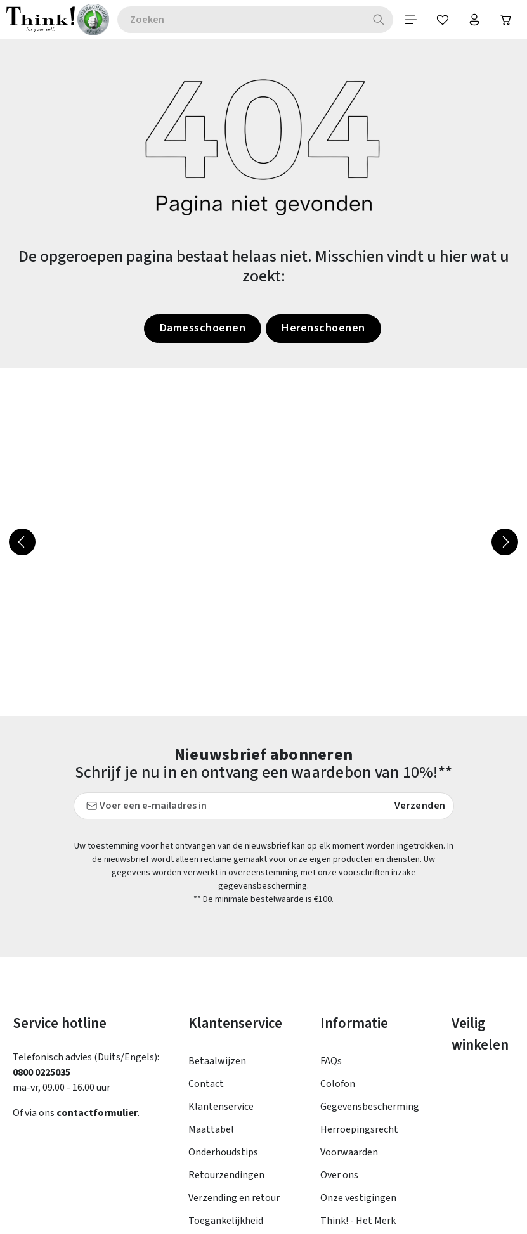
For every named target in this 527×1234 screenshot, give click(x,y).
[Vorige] (22, 542)
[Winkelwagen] (506, 19)
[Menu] (411, 19)
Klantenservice (221, 972)
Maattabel (211, 995)
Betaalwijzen (217, 927)
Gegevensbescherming (369, 972)
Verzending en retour (234, 1063)
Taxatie (336, 1109)
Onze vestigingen (358, 1063)
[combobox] (241, 20)
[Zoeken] (379, 20)
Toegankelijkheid (225, 1086)
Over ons (339, 1041)
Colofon (337, 949)
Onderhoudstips (223, 1018)
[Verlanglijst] (442, 19)
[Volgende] (504, 542)
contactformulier (97, 979)
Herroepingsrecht (359, 995)
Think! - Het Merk (358, 1086)
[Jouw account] (474, 19)
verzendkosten (292, 1201)
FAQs (331, 927)
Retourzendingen (226, 1041)
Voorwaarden (349, 1018)
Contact (206, 949)
